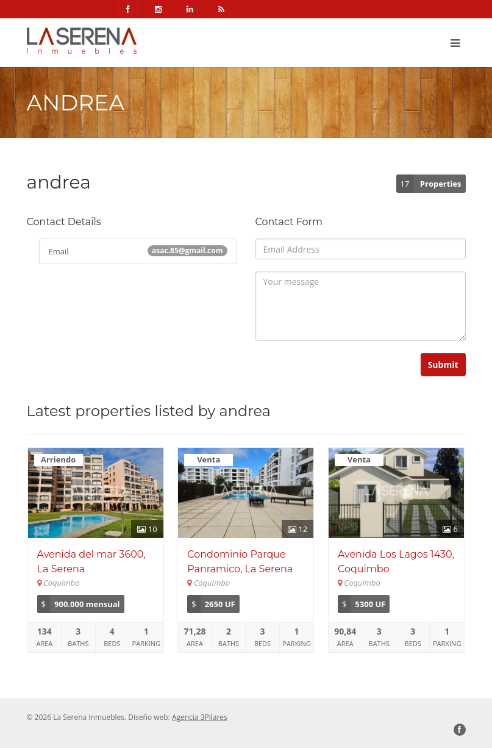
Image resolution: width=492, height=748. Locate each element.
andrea (245, 411)
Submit (443, 364)
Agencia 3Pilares (199, 717)
